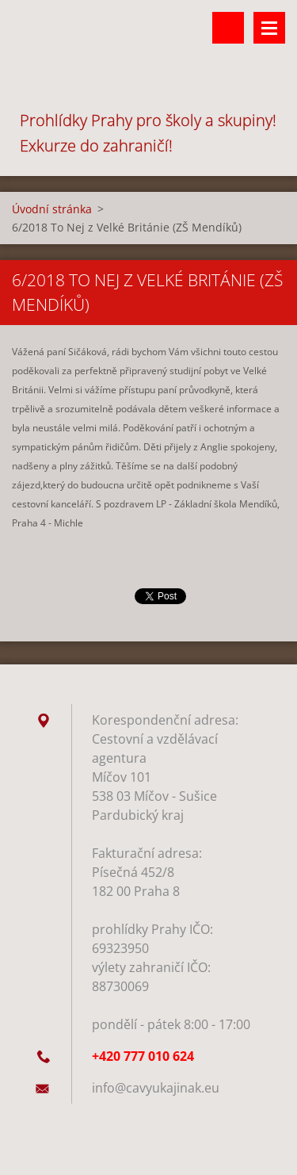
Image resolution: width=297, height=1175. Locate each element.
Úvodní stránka (52, 208)
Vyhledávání (228, 28)
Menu (269, 28)
